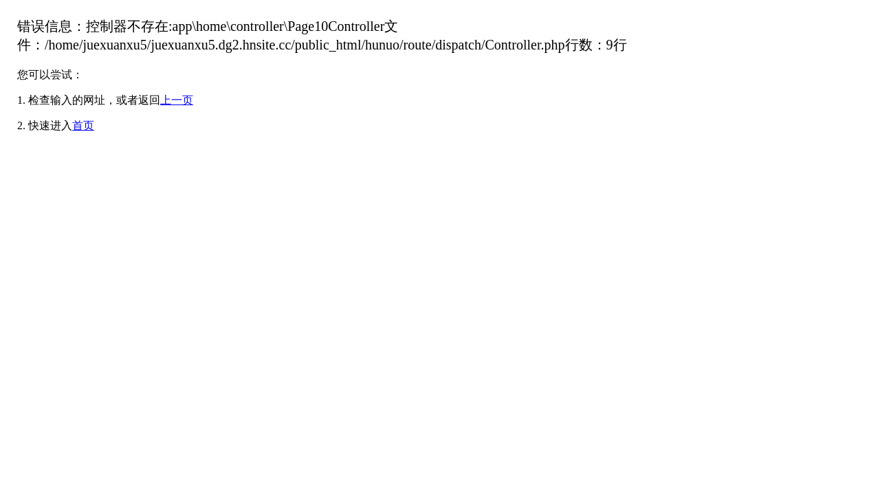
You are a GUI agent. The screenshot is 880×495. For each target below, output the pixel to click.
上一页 (176, 100)
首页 (83, 125)
